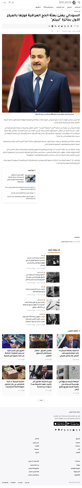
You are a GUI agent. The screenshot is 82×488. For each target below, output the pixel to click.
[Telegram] (67, 432)
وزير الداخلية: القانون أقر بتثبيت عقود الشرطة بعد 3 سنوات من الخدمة (41, 386)
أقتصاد (41, 314)
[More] (49, 26)
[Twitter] (76, 432)
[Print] (52, 26)
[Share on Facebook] (71, 26)
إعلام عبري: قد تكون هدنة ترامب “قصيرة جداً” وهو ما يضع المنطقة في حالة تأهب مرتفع (34, 305)
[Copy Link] (55, 26)
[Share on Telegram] (58, 26)
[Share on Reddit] (61, 26)
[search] (12, 2)
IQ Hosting (77, 485)
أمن (42, 255)
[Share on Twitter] (68, 26)
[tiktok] (61, 432)
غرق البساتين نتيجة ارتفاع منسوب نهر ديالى (22, 193)
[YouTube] (73, 432)
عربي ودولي (40, 272)
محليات (76, 11)
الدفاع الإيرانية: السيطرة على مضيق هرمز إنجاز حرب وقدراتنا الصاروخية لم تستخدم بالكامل (35, 277)
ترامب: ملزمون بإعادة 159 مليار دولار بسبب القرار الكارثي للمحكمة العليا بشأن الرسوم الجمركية (34, 319)
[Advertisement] (41, 219)
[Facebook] (79, 432)
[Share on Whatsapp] (65, 26)
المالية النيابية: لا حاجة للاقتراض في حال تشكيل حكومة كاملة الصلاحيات (14, 386)
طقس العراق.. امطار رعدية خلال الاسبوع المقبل (42, 353)
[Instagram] (70, 432)
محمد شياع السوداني (67, 242)
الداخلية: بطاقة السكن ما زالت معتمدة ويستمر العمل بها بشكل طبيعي (68, 353)
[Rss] (64, 432)
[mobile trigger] (78, 2)
